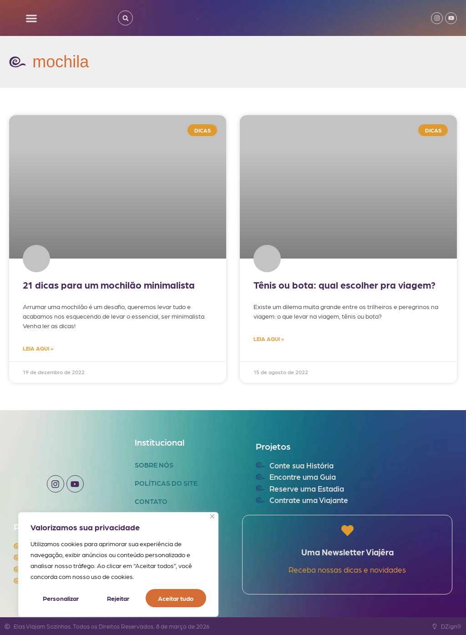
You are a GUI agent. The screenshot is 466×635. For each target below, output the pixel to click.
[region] (118, 564)
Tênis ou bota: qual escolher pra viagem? (344, 284)
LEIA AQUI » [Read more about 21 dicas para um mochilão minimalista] (38, 348)
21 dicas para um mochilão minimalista (109, 284)
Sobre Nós (154, 465)
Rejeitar (118, 598)
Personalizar (61, 598)
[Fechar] (212, 516)
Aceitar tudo (176, 598)
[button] (32, 18)
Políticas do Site (166, 483)
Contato (151, 501)
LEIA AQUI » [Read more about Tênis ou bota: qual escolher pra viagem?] (268, 338)
